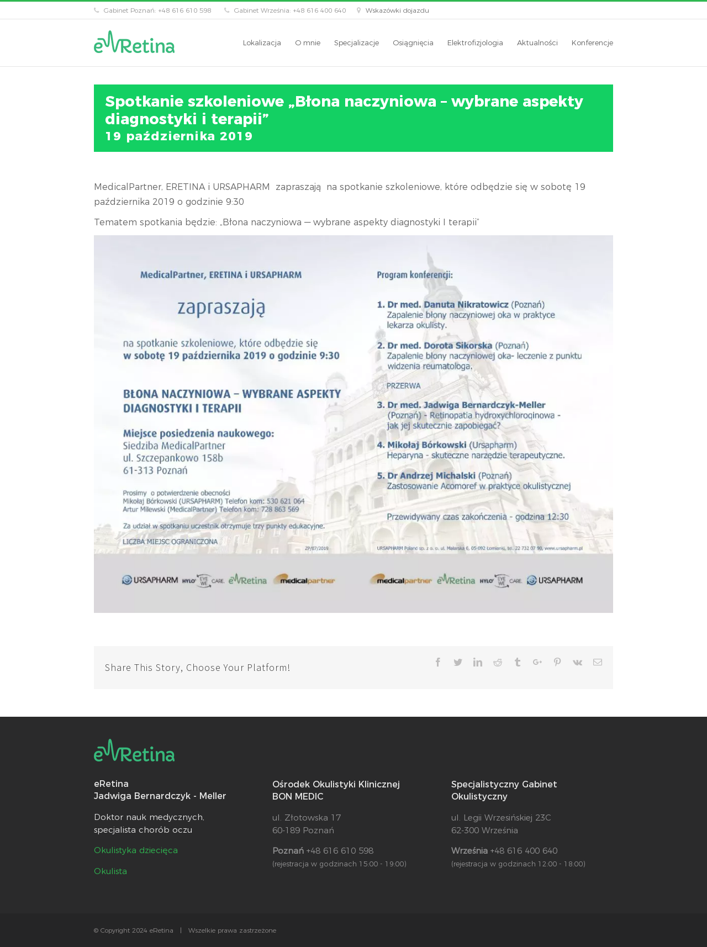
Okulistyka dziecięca (136, 850)
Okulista (110, 871)
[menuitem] (269, 42)
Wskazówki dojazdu (397, 10)
